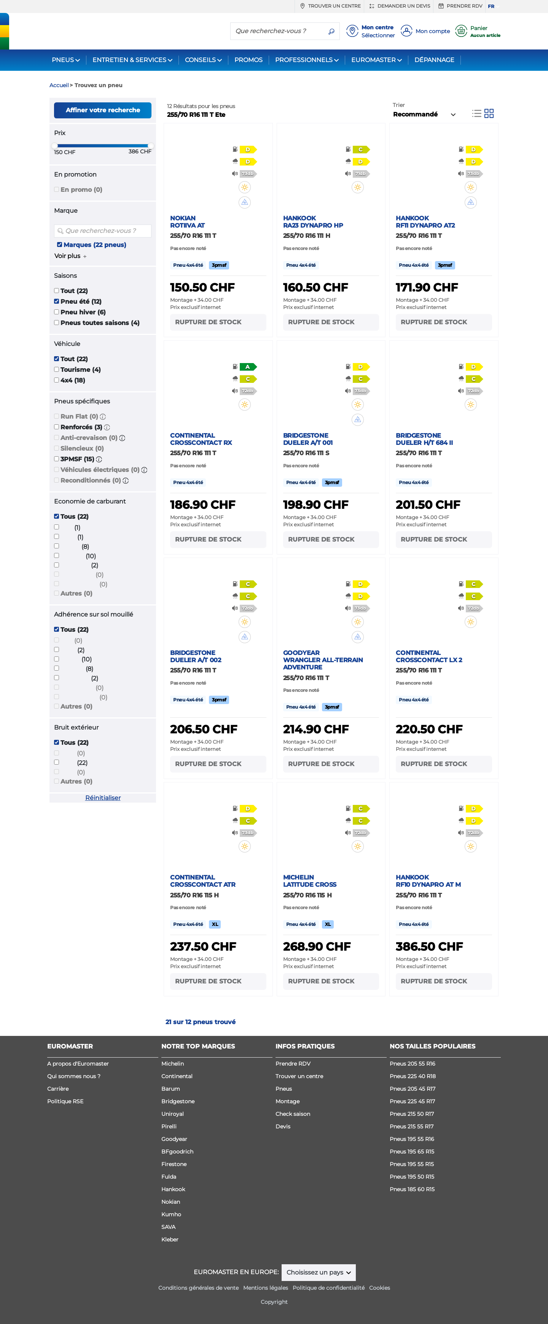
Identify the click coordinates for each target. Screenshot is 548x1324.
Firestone (173, 1164)
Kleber (169, 1239)
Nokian (170, 1201)
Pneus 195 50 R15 (412, 1176)
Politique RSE (65, 1101)
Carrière (57, 1088)
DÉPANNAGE (434, 60)
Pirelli (169, 1126)
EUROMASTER (373, 60)
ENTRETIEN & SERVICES (129, 60)
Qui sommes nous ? (73, 1076)
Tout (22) (74, 291)
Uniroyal (172, 1114)
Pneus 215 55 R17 (411, 1126)
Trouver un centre (329, 6)
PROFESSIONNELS (304, 60)
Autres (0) (76, 593)
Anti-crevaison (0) (89, 437)
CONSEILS (200, 60)
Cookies (379, 1287)
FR (491, 6)
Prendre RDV (459, 6)
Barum (170, 1088)
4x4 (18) (73, 380)
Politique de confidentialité (329, 1287)
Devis (283, 1126)
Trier (399, 105)
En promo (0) (81, 189)
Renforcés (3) (81, 427)
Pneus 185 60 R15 (412, 1189)
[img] (250, 187)
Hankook (173, 1189)
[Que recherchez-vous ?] (277, 31)
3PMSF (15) (77, 459)
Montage (287, 1101)
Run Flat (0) (79, 416)
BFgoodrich (177, 1151)
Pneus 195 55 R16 (412, 1139)
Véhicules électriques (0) (100, 469)
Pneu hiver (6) (83, 312)
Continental (177, 1076)
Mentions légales (265, 1287)
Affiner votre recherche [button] (103, 110)
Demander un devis (398, 6)
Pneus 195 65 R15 (412, 1151)
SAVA (168, 1227)
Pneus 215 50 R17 (412, 1114)
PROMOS (248, 60)
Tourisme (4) (81, 369)
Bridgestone (177, 1101)
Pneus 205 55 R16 (412, 1063)
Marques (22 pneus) (95, 245)
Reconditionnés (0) (91, 480)
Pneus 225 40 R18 (413, 1076)
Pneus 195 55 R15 (412, 1164)
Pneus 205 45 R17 (412, 1088)
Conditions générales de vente (198, 1287)
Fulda (168, 1176)
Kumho (171, 1214)
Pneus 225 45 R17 (412, 1101)
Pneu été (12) (81, 301)
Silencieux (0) (82, 448)
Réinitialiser (103, 797)
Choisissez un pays (316, 1272)
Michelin (172, 1063)
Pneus (284, 1088)
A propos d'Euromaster (78, 1063)
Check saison (293, 1114)
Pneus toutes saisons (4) (100, 323)
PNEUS (63, 60)
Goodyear (174, 1139)
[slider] (54, 145)
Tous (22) (75, 516)
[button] (103, 416)
